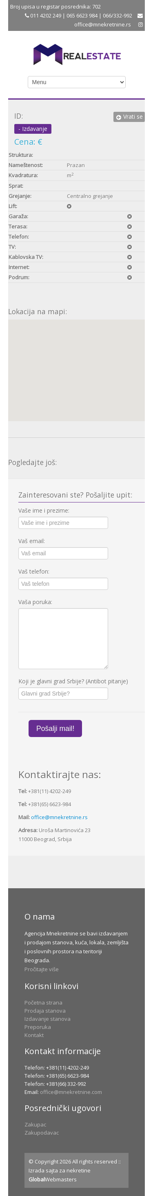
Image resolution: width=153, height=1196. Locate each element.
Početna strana (43, 1002)
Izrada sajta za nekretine (60, 1170)
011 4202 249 (45, 15)
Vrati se (129, 116)
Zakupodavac (41, 1132)
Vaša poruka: (35, 602)
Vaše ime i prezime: (43, 510)
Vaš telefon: (33, 571)
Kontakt (34, 1035)
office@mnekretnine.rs (102, 24)
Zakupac (35, 1124)
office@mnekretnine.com (71, 1092)
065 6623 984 (82, 15)
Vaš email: (31, 541)
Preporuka (37, 1027)
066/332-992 (117, 15)
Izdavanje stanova (47, 1018)
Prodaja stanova (45, 1010)
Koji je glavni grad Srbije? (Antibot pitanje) (73, 681)
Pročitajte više (41, 969)
